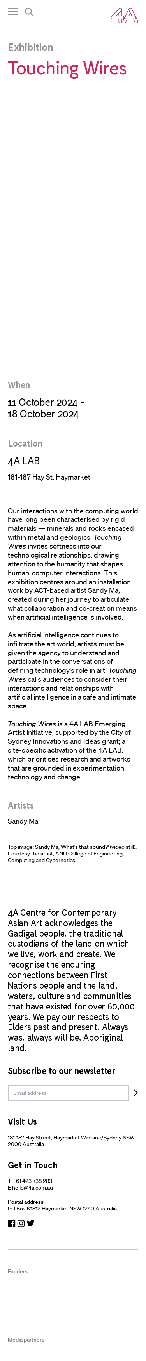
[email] (68, 1093)
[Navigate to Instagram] (21, 1223)
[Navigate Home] (124, 15)
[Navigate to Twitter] (30, 1223)
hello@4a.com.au (32, 1187)
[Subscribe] (136, 1093)
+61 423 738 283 (32, 1180)
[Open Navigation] (13, 13)
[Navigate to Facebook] (12, 1223)
